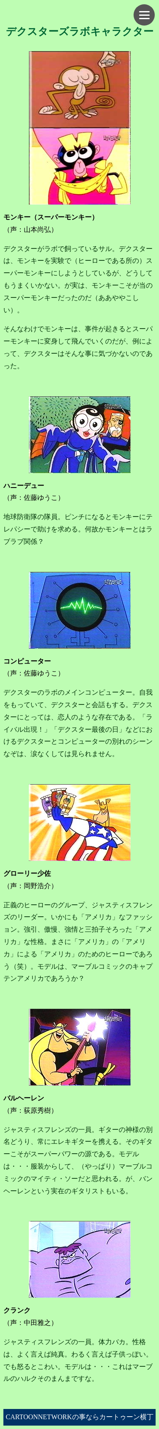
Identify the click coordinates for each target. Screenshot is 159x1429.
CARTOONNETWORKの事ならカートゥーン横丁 (79, 1416)
